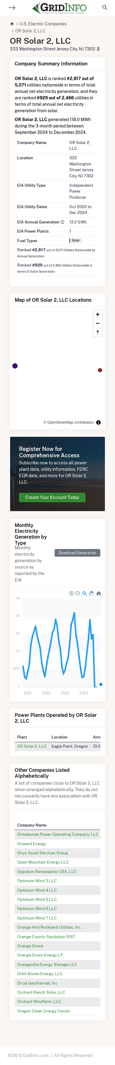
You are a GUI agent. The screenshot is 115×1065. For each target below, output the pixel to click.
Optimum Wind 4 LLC (37, 890)
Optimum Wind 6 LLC (37, 908)
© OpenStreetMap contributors (69, 422)
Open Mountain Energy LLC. (43, 862)
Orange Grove (30, 945)
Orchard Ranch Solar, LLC (41, 992)
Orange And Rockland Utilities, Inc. (49, 927)
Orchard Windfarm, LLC (39, 1001)
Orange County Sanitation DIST (46, 936)
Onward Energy (31, 843)
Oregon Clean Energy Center (43, 1010)
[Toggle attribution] (98, 422)
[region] (57, 368)
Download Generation (77, 553)
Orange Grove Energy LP (40, 955)
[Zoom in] (97, 314)
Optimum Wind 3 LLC (37, 880)
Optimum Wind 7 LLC (37, 918)
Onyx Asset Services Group (42, 852)
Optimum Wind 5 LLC (37, 899)
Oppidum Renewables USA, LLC (47, 871)
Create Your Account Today (52, 497)
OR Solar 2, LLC (32, 746)
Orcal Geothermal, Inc (37, 983)
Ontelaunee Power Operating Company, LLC (57, 834)
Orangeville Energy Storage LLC (47, 964)
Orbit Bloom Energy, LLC (40, 973)
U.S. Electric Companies (43, 23)
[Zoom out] (97, 323)
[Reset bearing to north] (97, 332)
